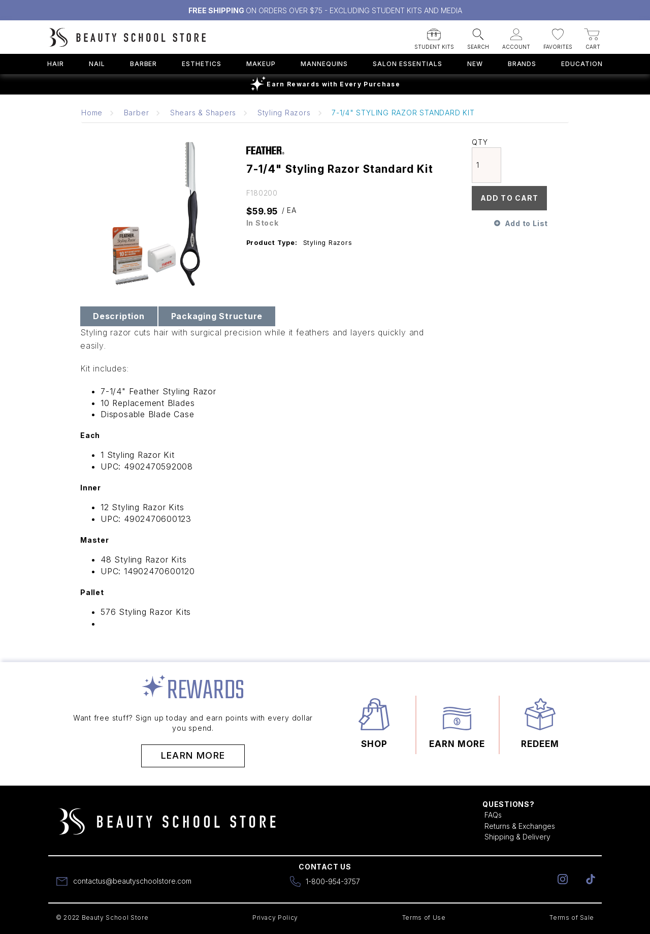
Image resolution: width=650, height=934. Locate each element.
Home (92, 112)
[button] (434, 35)
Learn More (193, 755)
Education (582, 64)
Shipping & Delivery (517, 836)
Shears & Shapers (203, 112)
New (475, 64)
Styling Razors (284, 112)
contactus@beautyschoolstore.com (132, 881)
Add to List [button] (526, 223)
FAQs (493, 815)
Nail (97, 64)
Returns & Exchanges (519, 826)
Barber (143, 64)
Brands (522, 64)
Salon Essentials (407, 64)
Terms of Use (424, 917)
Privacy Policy (275, 917)
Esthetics (201, 64)
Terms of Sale (571, 917)
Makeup (261, 64)
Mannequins (324, 64)
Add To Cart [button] (509, 198)
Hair (55, 64)
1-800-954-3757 (333, 881)
